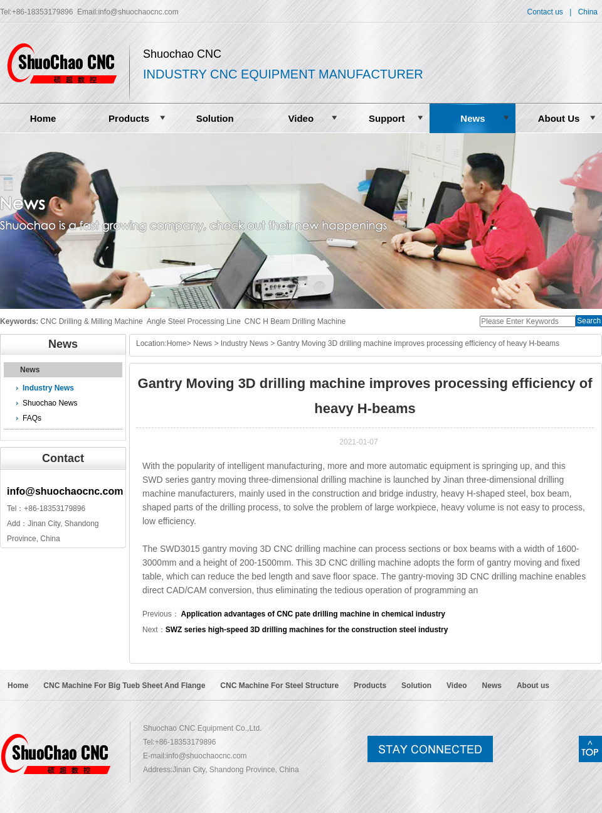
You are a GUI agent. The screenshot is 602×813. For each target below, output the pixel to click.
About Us (559, 118)
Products (128, 118)
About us (533, 685)
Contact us (544, 12)
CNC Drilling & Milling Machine (91, 321)
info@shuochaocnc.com (138, 12)
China (588, 12)
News (472, 118)
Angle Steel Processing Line (194, 321)
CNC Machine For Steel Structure (279, 685)
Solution (215, 118)
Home (43, 118)
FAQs (32, 418)
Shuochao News (50, 403)
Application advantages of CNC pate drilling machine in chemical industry (312, 614)
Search (589, 320)
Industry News (48, 388)
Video (301, 118)
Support (387, 118)
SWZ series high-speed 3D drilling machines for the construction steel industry (307, 629)
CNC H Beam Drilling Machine (295, 321)
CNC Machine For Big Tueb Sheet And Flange (124, 685)
